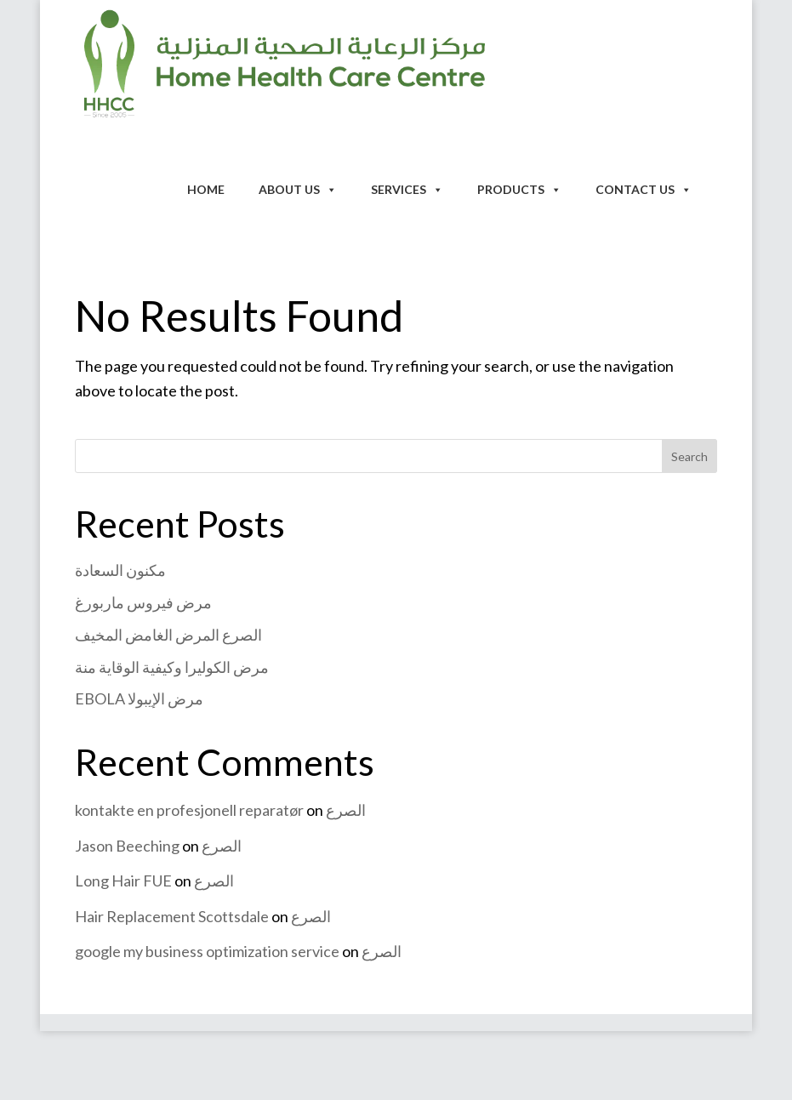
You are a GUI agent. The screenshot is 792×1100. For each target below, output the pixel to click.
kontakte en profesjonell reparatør (189, 810)
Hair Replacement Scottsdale (172, 916)
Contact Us (643, 190)
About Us (298, 190)
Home (206, 189)
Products (519, 190)
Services (407, 190)
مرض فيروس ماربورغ (143, 602)
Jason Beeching (127, 845)
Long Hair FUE (123, 880)
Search (689, 456)
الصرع (346, 810)
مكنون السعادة (120, 570)
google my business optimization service (207, 951)
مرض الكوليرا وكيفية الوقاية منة (172, 667)
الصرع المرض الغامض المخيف (168, 634)
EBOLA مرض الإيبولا (139, 698)
